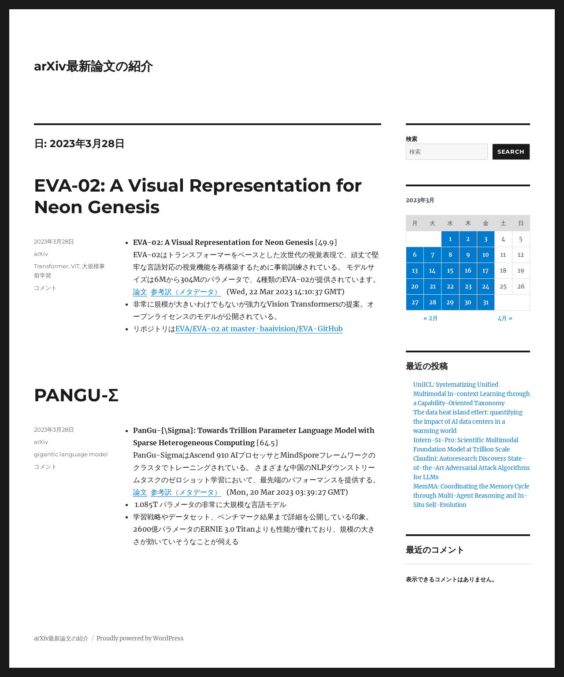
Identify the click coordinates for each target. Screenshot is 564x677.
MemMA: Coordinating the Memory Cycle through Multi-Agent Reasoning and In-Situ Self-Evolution (471, 496)
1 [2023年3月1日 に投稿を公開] (450, 239)
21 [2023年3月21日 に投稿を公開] (433, 286)
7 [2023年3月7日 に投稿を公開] (432, 255)
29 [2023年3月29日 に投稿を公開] (450, 302)
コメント (45, 287)
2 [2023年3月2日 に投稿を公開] (468, 239)
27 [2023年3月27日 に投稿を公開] (415, 302)
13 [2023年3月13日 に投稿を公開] (415, 270)
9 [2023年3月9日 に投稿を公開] (468, 255)
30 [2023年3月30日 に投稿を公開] (467, 302)
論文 (140, 291)
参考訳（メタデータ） (186, 291)
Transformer (51, 266)
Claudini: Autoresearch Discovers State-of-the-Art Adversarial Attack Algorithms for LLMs (471, 468)
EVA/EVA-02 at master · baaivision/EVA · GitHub (259, 328)
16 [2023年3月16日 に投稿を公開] (468, 270)
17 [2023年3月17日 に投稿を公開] (485, 270)
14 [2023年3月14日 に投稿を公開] (432, 270)
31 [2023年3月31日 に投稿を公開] (486, 302)
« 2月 (430, 318)
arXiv (41, 253)
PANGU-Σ (76, 395)
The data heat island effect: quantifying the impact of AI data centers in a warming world (468, 422)
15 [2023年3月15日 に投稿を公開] (450, 270)
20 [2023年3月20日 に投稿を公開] (415, 286)
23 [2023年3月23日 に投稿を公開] (468, 286)
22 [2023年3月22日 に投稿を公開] (450, 286)
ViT (75, 266)
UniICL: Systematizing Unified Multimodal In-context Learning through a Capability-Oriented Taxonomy (471, 394)
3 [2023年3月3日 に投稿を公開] (485, 239)
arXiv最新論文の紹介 (93, 66)
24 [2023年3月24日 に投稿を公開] (486, 286)
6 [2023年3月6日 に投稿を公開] (415, 255)
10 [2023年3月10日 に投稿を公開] (485, 255)
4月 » (505, 318)
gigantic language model (71, 454)
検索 (411, 139)
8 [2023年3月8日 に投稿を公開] (450, 255)
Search (511, 151)
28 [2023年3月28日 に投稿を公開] (432, 302)
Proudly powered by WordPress (140, 638)
